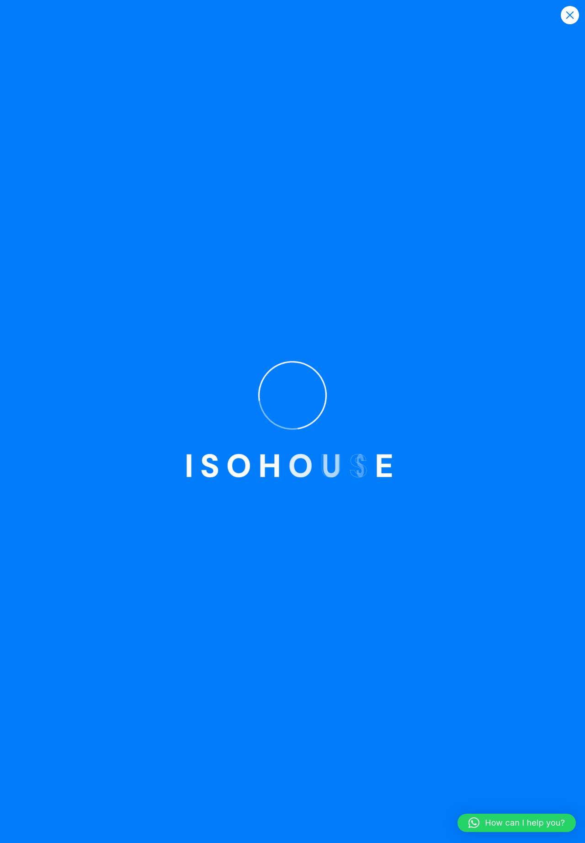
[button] (516, 823)
